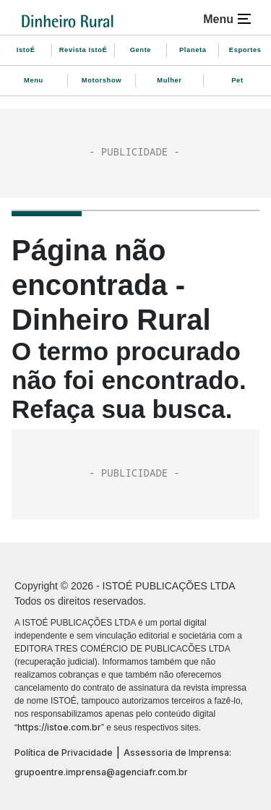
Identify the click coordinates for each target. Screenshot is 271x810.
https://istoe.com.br (59, 727)
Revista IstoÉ (83, 50)
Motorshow (101, 80)
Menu (33, 80)
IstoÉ (26, 50)
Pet (237, 80)
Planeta (193, 50)
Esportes (245, 50)
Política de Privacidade (63, 752)
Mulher (169, 80)
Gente (141, 50)
